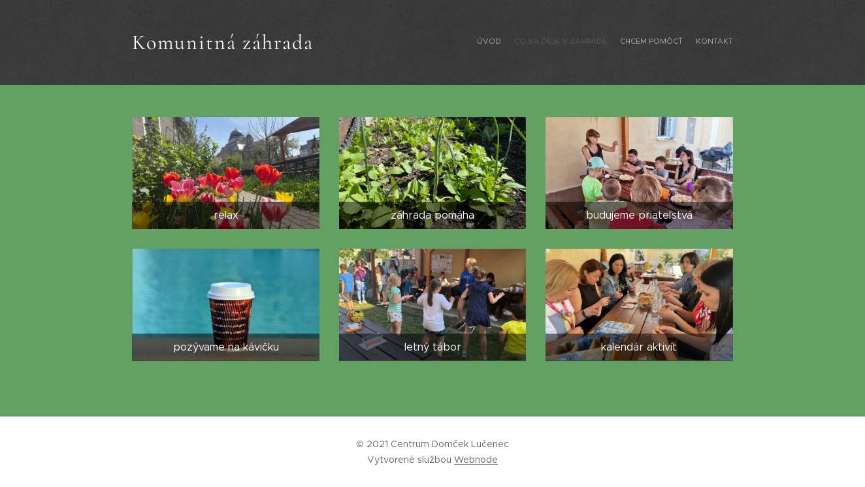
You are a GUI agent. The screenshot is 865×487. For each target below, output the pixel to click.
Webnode (476, 459)
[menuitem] (695, 42)
